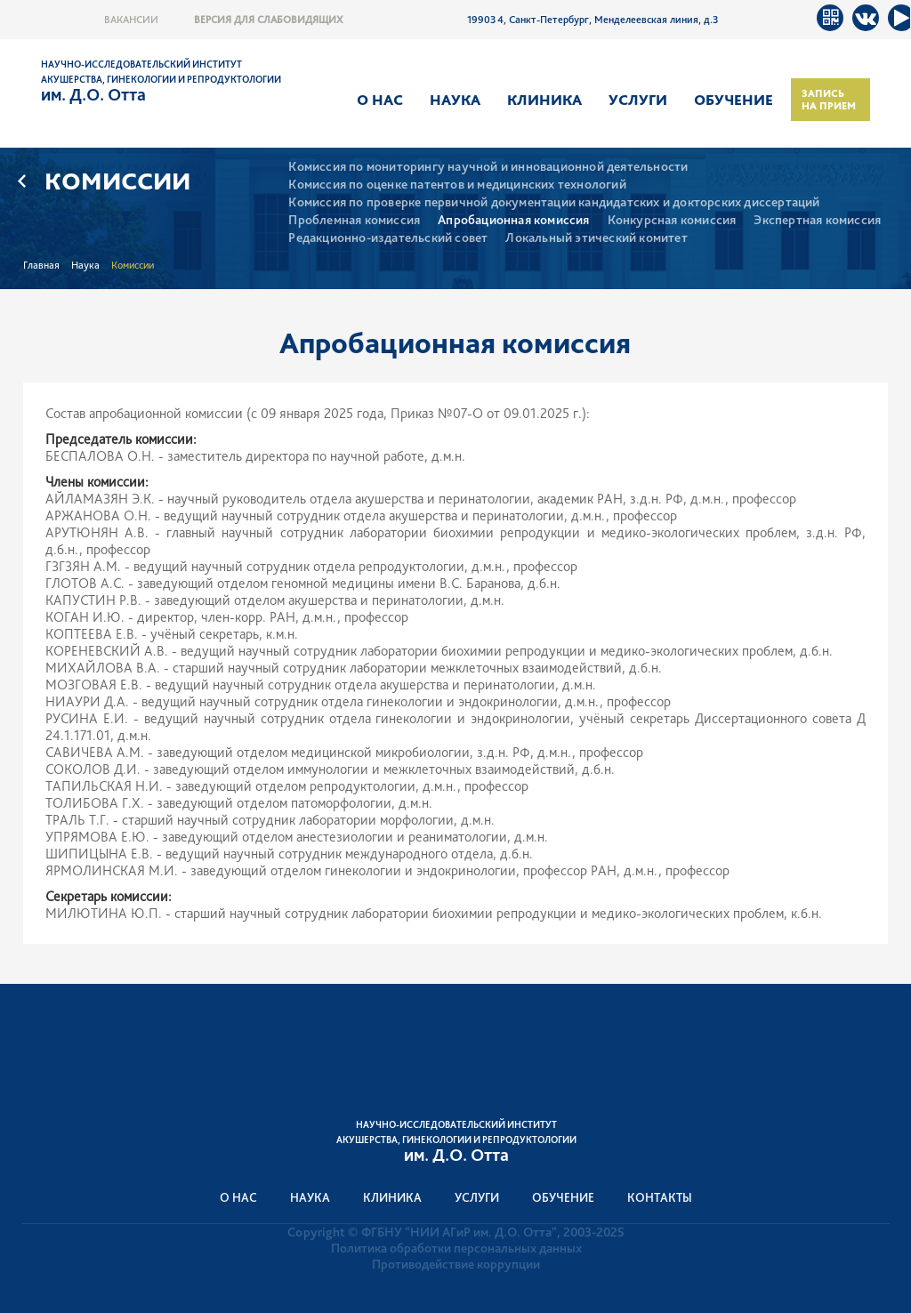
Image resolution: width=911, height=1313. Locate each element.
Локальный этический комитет (596, 238)
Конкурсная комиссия (672, 220)
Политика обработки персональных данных (456, 1248)
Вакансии (131, 19)
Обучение (733, 100)
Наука (455, 100)
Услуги (638, 100)
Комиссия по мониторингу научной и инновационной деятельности (488, 166)
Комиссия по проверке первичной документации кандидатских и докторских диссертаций (553, 202)
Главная (41, 265)
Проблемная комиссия (354, 220)
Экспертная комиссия (817, 220)
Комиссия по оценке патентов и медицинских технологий (456, 184)
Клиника (544, 100)
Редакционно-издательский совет (388, 238)
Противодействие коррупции (456, 1264)
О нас (380, 100)
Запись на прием (829, 99)
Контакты (659, 1197)
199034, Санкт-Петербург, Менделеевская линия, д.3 (593, 19)
